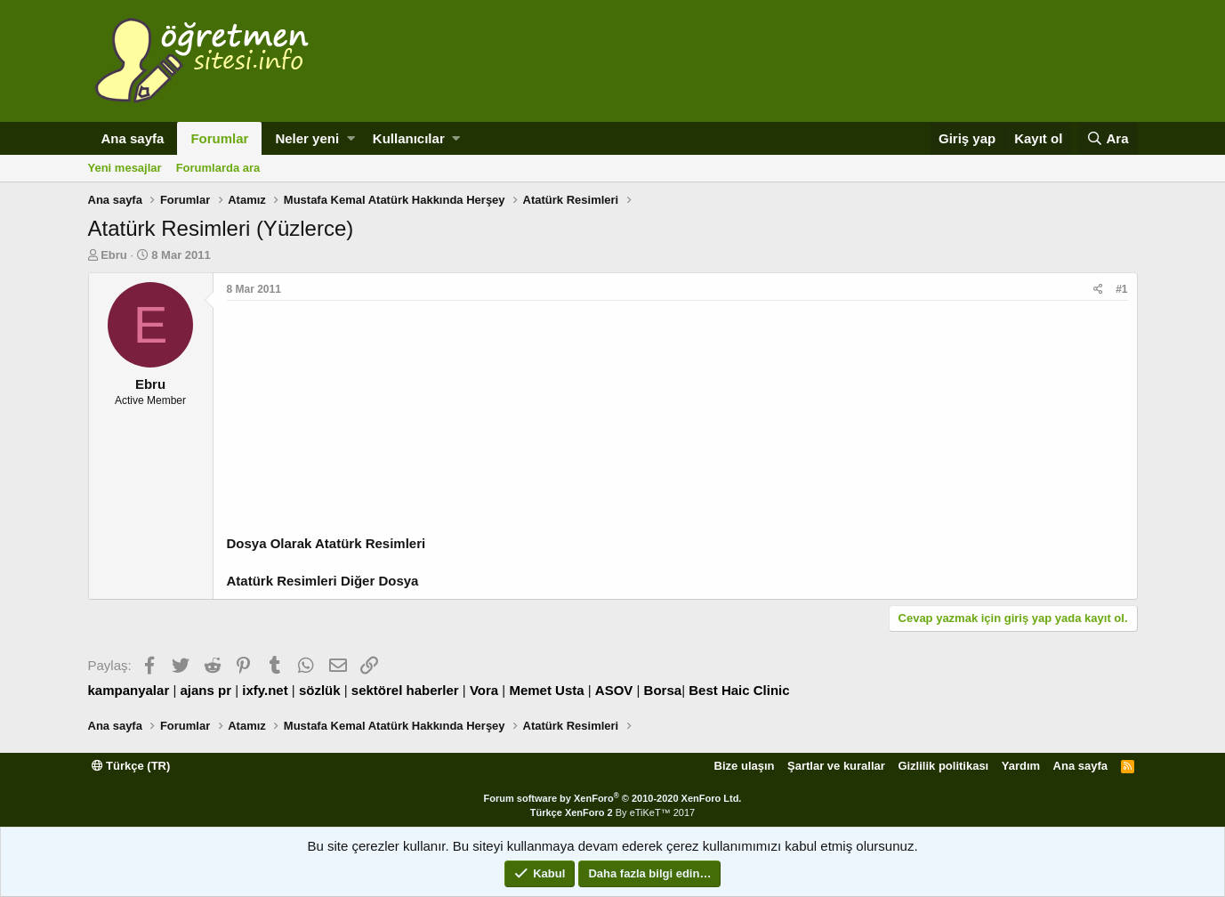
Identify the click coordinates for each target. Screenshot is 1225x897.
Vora (484, 690)
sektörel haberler (405, 690)
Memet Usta (546, 690)
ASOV (614, 690)
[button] (351, 138)
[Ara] (1108, 138)
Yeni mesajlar (125, 167)
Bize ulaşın (744, 765)
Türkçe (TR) (131, 765)
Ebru (114, 255)
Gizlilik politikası (943, 765)
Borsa (663, 690)
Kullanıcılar (409, 138)
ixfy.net (264, 690)
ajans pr (205, 690)
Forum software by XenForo (613, 798)
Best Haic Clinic (739, 690)
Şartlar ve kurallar (836, 765)
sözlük (320, 690)
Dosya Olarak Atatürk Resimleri (326, 543)
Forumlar (219, 138)
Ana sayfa (133, 138)
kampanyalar (129, 690)
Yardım (1021, 765)
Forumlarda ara (218, 167)
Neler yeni (307, 138)
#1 (1121, 289)
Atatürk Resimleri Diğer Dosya (323, 580)
